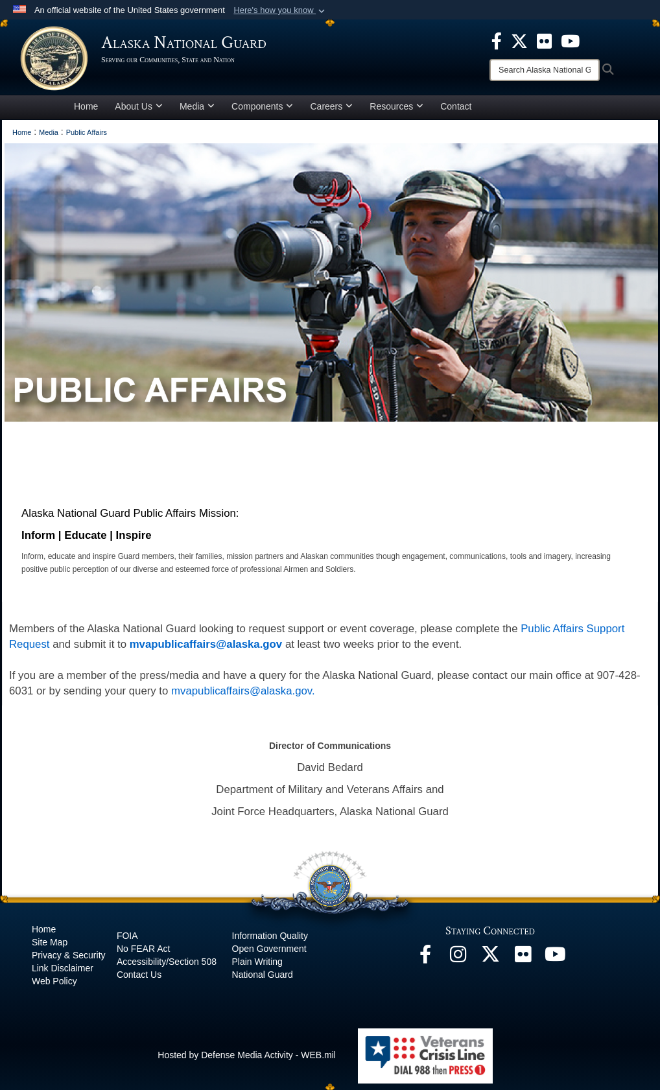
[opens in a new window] (496, 40)
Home (86, 106)
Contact (455, 106)
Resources (396, 106)
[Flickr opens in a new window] (522, 958)
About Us (139, 106)
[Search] (544, 70)
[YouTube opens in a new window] (555, 958)
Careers (331, 106)
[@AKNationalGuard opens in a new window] (490, 958)
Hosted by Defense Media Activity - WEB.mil (247, 1055)
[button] (280, 10)
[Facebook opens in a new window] (425, 958)
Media (197, 106)
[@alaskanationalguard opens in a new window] (458, 958)
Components (262, 106)
